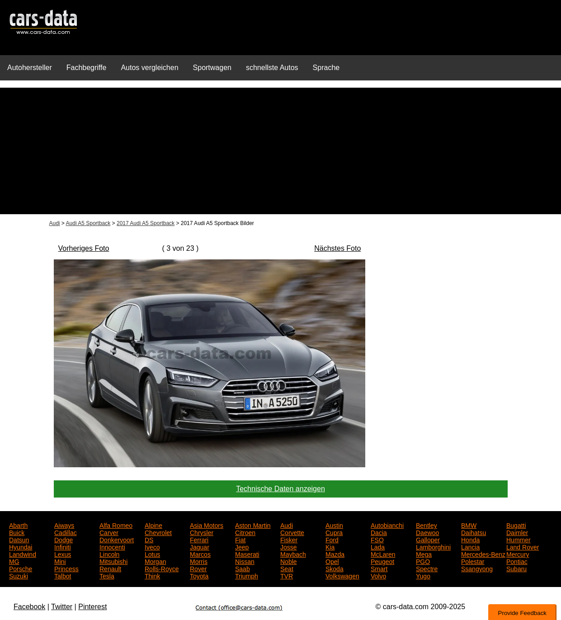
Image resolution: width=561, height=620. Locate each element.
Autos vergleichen (149, 67)
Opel (332, 561)
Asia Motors (206, 524)
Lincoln (109, 553)
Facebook (29, 607)
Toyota (199, 575)
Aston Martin (253, 524)
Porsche (20, 568)
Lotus (152, 553)
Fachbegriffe (86, 67)
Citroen (245, 532)
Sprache (326, 67)
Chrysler (201, 532)
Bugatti (516, 524)
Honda (470, 539)
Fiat (240, 539)
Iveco (152, 546)
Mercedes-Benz (483, 553)
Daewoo (427, 532)
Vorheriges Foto (83, 248)
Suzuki (18, 575)
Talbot (62, 575)
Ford (332, 539)
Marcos (200, 553)
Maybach (293, 553)
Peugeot (382, 561)
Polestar (472, 561)
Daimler (517, 532)
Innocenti (112, 546)
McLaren (383, 553)
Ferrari (199, 539)
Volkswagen (342, 575)
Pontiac (517, 561)
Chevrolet (158, 532)
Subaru (516, 568)
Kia (330, 546)
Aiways (64, 524)
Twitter (61, 607)
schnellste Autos (272, 67)
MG (14, 561)
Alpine (153, 524)
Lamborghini (433, 546)
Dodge (63, 539)
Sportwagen (212, 67)
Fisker (288, 539)
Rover (198, 568)
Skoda (334, 568)
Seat (286, 568)
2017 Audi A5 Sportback (145, 223)
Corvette (292, 532)
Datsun (19, 539)
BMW (468, 524)
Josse (288, 546)
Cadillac (65, 532)
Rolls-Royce (162, 568)
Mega (424, 553)
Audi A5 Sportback (88, 223)
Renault (110, 568)
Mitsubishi (113, 561)
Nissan (245, 561)
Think (152, 575)
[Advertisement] (280, 151)
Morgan (155, 561)
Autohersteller (29, 67)
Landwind (22, 553)
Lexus (62, 553)
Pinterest (92, 607)
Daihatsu (473, 532)
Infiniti (62, 546)
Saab (242, 568)
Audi (54, 223)
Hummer (518, 539)
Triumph (246, 575)
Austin (334, 524)
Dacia (379, 532)
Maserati (247, 553)
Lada (378, 546)
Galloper (428, 539)
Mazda (334, 553)
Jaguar (199, 546)
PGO (423, 561)
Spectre (427, 568)
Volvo (378, 575)
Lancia (470, 546)
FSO (377, 539)
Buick (16, 532)
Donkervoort (116, 539)
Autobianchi (387, 524)
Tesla (106, 575)
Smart (379, 568)
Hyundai (20, 546)
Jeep (242, 546)
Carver (108, 532)
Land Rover (522, 546)
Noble (288, 561)
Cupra (334, 532)
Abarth (18, 524)
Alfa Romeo (115, 524)
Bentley (426, 524)
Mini (60, 561)
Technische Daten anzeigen (280, 489)
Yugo (423, 575)
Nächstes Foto (337, 248)
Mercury (517, 553)
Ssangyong (477, 568)
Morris (198, 561)
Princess (66, 568)
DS (149, 539)
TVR (286, 575)
